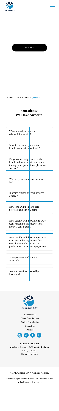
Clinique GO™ (12, 97)
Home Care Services (30, 318)
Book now (29, 47)
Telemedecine (30, 314)
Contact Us (30, 326)
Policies (29, 330)
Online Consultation (30, 322)
